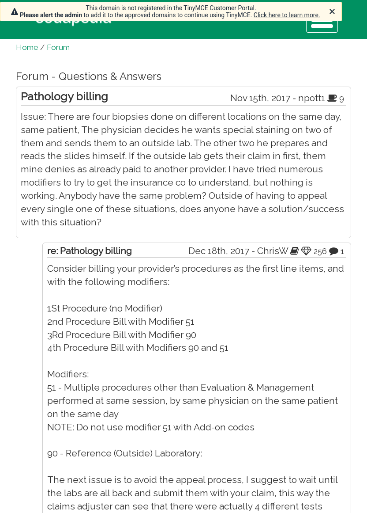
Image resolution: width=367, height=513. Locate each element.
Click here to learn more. (287, 15)
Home (27, 47)
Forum (58, 47)
